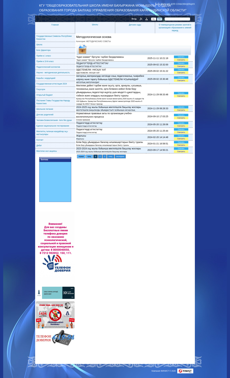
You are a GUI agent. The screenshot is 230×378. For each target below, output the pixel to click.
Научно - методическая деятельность (53, 72)
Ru (160, 19)
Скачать (181, 57)
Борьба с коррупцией (45, 78)
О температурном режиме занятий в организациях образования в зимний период (175, 28)
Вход (134, 19)
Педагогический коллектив (48, 67)
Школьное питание (44, 109)
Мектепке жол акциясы (46, 151)
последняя (120, 156)
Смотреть (181, 60)
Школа (39, 44)
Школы (95, 25)
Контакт (39, 140)
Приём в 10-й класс (45, 61)
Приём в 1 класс (43, 56)
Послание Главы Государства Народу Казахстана (53, 102)
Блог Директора (43, 50)
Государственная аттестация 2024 (51, 84)
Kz (154, 19)
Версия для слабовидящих (178, 4)
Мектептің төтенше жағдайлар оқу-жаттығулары (52, 132)
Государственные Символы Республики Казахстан (54, 37)
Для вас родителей (44, 115)
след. (111, 156)
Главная (55, 25)
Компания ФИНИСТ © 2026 (164, 371)
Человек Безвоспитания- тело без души (54, 120)
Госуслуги (40, 89)
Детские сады (135, 25)
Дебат (39, 145)
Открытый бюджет (44, 95)
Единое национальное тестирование (52, 126)
